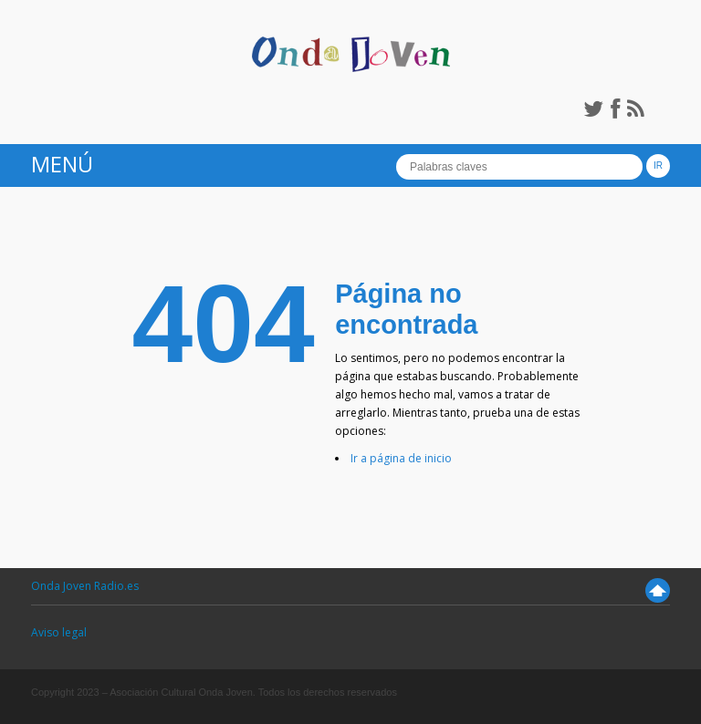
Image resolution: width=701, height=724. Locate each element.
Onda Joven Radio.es (85, 586)
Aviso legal (59, 632)
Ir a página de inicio (401, 458)
